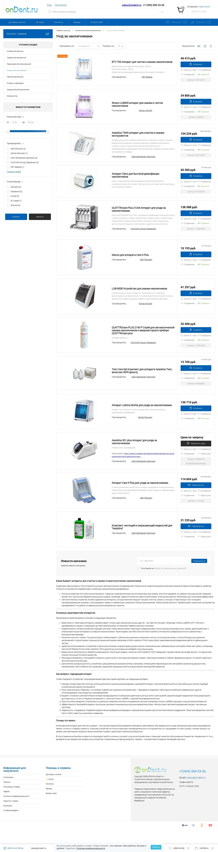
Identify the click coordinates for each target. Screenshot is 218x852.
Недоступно (204, 468)
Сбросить (40, 217)
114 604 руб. (196, 492)
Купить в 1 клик (189, 73)
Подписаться (195, 499)
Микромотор (12, 96)
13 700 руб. (196, 370)
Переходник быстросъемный (19, 64)
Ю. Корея (16, 201)
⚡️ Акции (40, 22)
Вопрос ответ (97, 22)
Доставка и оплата (17, 22)
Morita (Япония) (19, 153)
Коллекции (7, 820)
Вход (49, 5)
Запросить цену (196, 456)
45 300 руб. (196, 175)
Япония (15, 205)
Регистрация (61, 5)
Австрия (16, 187)
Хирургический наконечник (18, 90)
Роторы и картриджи (15, 83)
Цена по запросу (192, 448)
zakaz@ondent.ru (131, 5)
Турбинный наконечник (16, 58)
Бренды (77, 22)
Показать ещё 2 (14, 172)
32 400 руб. (188, 331)
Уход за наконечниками (17, 70)
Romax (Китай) (145, 313)
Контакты (58, 22)
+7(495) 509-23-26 (192, 786)
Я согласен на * (163, 583)
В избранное (204, 73)
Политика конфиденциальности (16, 811)
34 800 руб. (188, 97)
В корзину (196, 66)
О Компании (8, 792)
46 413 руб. (188, 58)
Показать (16, 217)
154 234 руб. (196, 136)
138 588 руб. (189, 214)
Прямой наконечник (15, 77)
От (8, 122)
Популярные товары (11, 802)
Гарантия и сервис (10, 816)
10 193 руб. (196, 255)
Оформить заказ (199, 11)
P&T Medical (17, 167)
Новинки (6, 797)
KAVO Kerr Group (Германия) (25, 162)
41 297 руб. (188, 294)
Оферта (6, 806)
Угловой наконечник (15, 51)
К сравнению (188, 78)
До (23, 122)
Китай (15, 196)
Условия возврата (10, 825)
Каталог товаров (28, 33)
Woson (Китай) (145, 114)
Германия (16, 191)
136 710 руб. (189, 411)
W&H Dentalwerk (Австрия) (24, 158)
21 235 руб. (196, 533)
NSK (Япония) (18, 149)
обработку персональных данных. (169, 583)
